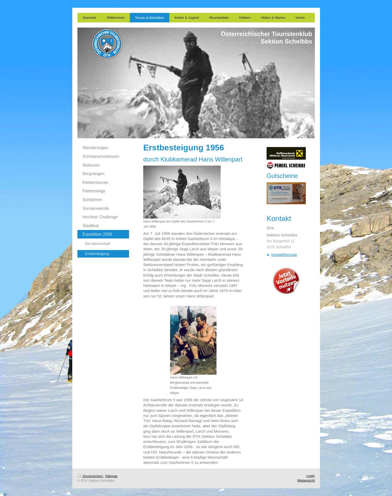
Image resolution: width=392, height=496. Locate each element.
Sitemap (111, 476)
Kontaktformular (284, 255)
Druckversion (90, 476)
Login (311, 476)
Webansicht (306, 480)
